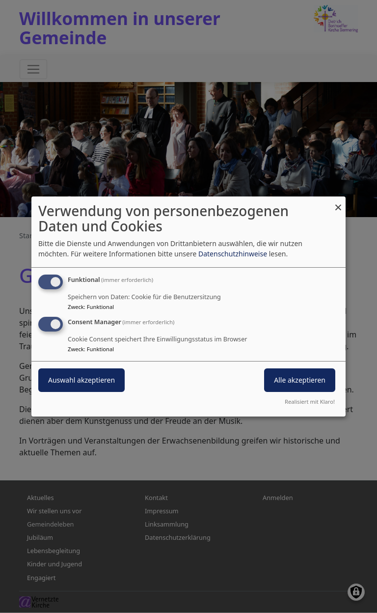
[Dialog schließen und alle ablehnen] (338, 202)
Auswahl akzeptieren (81, 380)
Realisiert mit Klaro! (310, 401)
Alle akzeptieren (299, 380)
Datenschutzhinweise (232, 253)
